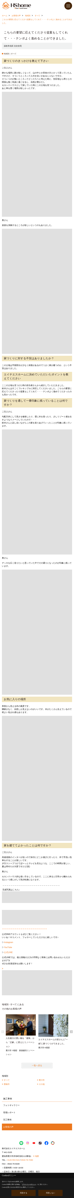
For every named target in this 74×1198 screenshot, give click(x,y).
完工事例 (7, 1120)
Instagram (8, 942)
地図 (37, 1156)
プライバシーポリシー (29, 1184)
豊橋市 (7, 1084)
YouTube (8, 947)
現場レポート (9, 1112)
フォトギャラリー (11, 1105)
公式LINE (8, 952)
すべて (7, 1080)
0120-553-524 (13, 1160)
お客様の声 (8, 1127)
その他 (42, 1084)
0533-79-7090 (27, 1160)
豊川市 (42, 1080)
